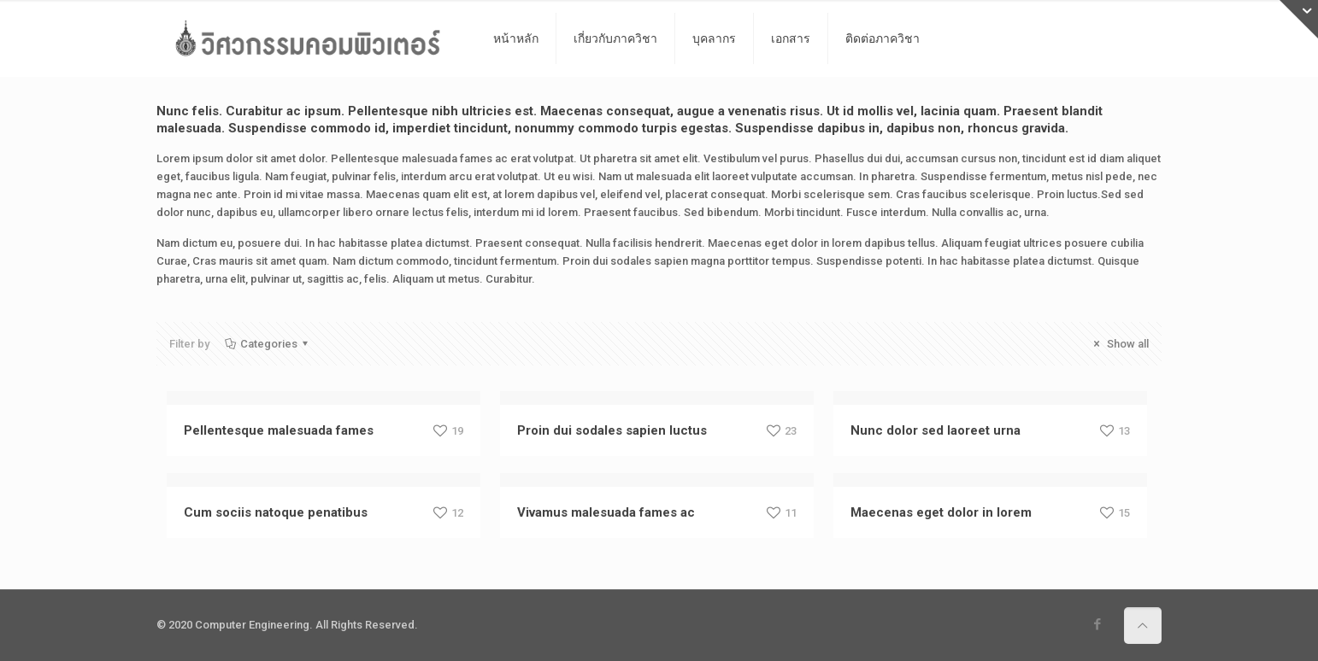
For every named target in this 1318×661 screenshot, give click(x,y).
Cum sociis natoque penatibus (276, 512)
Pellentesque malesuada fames (279, 430)
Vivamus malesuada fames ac (606, 512)
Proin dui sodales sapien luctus (612, 430)
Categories (267, 343)
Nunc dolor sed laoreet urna (935, 430)
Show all (1119, 343)
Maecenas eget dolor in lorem (941, 512)
